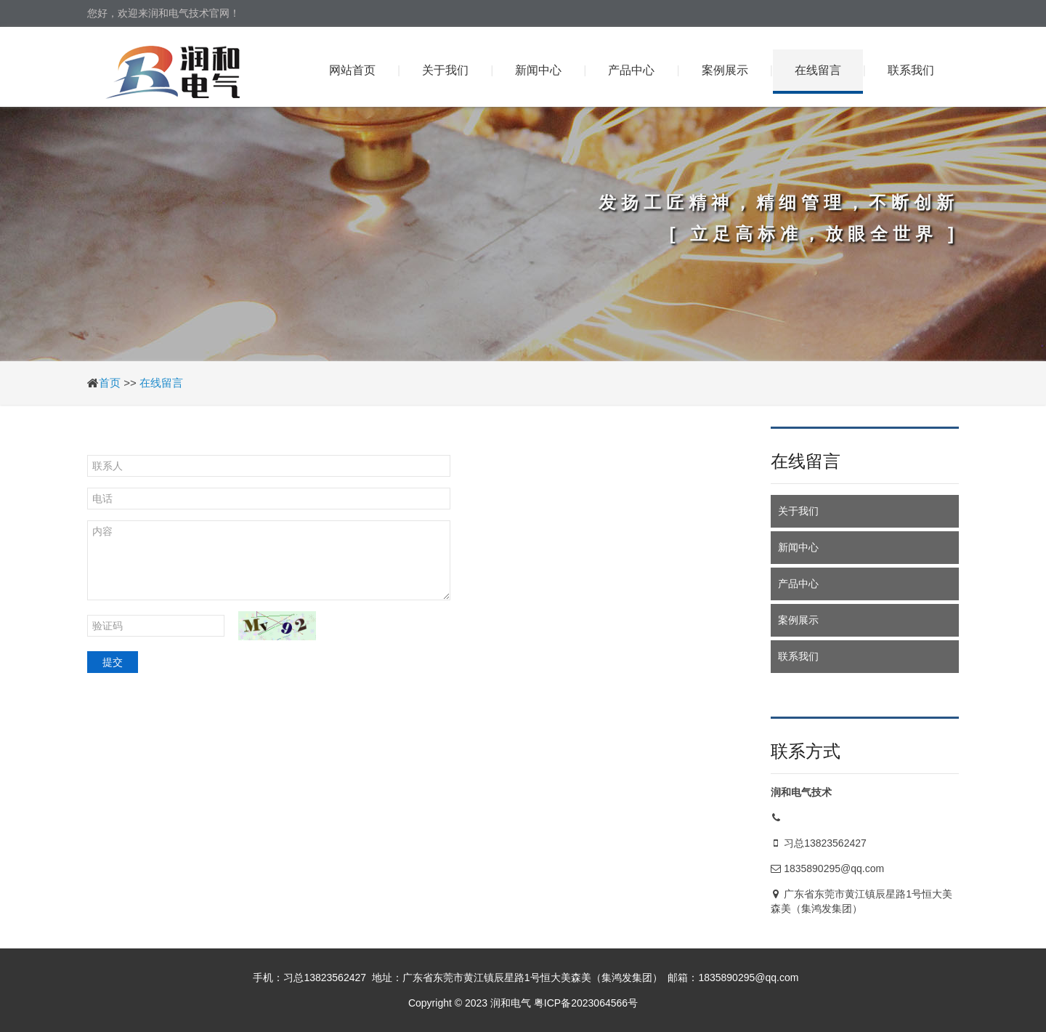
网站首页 (352, 70)
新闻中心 (538, 70)
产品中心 (631, 70)
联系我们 (911, 70)
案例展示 (725, 70)
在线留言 (818, 70)
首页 (110, 382)
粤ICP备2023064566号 (586, 1003)
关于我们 (445, 70)
